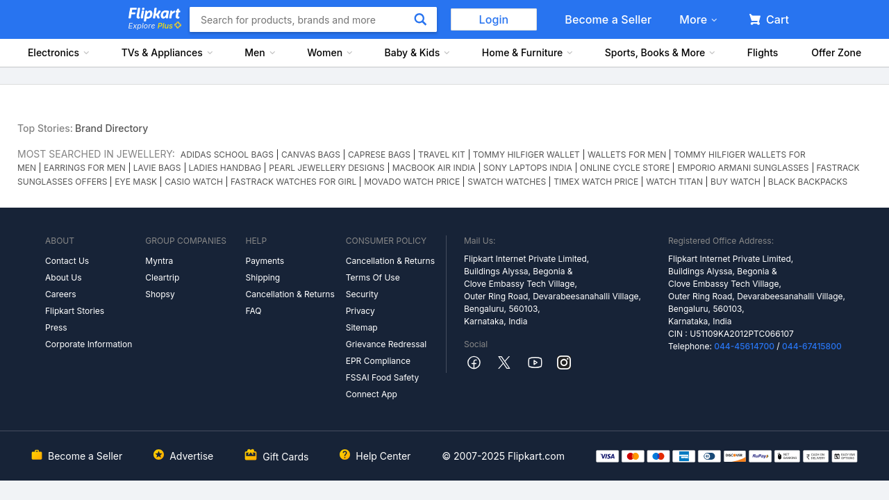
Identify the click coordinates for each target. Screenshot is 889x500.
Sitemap (362, 327)
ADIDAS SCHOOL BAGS (227, 154)
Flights (763, 52)
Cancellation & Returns (289, 294)
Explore (154, 26)
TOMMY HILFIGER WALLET (526, 154)
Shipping (262, 277)
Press (56, 327)
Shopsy (159, 294)
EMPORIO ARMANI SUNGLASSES (742, 167)
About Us (63, 277)
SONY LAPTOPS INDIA (527, 167)
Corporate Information (88, 344)
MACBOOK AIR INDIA (434, 167)
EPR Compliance (378, 361)
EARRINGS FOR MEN (85, 167)
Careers (60, 294)
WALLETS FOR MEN (627, 154)
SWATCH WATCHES (506, 181)
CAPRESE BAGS (379, 154)
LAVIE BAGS (157, 167)
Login (494, 19)
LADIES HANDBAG (225, 167)
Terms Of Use (373, 277)
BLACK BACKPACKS (807, 181)
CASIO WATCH (194, 181)
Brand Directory (111, 128)
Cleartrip (162, 277)
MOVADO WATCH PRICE (412, 181)
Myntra (159, 261)
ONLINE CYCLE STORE (625, 167)
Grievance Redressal (386, 344)
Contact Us (67, 261)
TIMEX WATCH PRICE (596, 181)
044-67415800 (812, 346)
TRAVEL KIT (441, 154)
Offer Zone (836, 52)
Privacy (360, 311)
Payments (264, 261)
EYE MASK (136, 181)
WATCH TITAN (674, 181)
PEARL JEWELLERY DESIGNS (326, 167)
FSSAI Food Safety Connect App (382, 385)
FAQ (253, 311)
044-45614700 (744, 346)
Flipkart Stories (74, 311)
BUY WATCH (736, 181)
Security (362, 294)
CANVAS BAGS (310, 154)
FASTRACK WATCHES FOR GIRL (293, 181)
